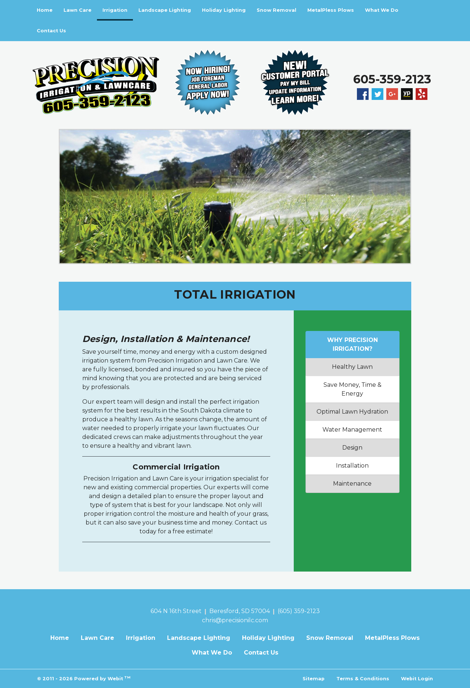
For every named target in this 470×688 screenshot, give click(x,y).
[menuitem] (44, 10)
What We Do (381, 10)
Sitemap (314, 678)
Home (45, 10)
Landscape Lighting (164, 10)
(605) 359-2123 (299, 611)
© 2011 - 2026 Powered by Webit (83, 678)
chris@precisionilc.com (235, 620)
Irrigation (117, 8)
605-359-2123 (392, 79)
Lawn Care (77, 10)
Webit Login (417, 678)
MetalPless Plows (330, 10)
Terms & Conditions (362, 678)
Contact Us (51, 30)
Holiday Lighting (224, 10)
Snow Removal (276, 10)
